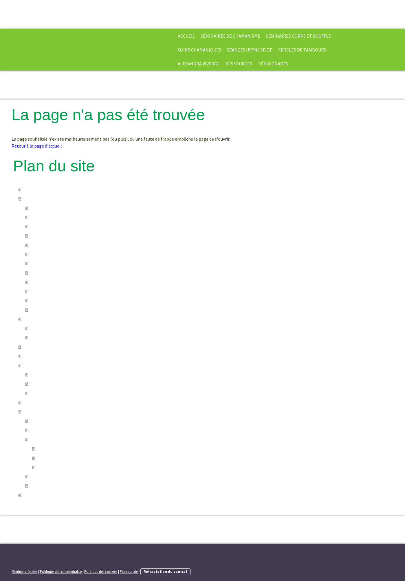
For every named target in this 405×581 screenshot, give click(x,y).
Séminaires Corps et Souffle (298, 36)
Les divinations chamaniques (59, 273)
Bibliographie (44, 430)
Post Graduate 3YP (49, 310)
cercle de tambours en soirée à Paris (66, 393)
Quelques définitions (51, 439)
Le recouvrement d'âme (54, 236)
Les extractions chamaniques (59, 217)
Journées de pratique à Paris (58, 384)
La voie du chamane (50, 208)
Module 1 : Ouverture (51, 328)
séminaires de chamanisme (230, 36)
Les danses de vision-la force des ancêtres (72, 254)
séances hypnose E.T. (249, 50)
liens (36, 486)
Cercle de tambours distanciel (60, 375)
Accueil (186, 36)
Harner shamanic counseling (59, 301)
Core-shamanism (55, 449)
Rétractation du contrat (165, 571)
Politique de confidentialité (61, 571)
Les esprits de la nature (54, 245)
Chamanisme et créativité (56, 282)
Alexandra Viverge (199, 64)
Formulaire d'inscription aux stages (66, 421)
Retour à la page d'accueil (37, 146)
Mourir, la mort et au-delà (56, 226)
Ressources (239, 64)
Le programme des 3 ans (55, 291)
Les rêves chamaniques (53, 263)
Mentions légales (24, 571)
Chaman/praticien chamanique (68, 458)
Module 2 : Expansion (51, 338)
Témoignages (273, 64)
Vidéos (37, 476)
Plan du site (129, 571)
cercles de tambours (302, 50)
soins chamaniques (199, 50)
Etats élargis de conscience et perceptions (80, 467)
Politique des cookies (100, 571)
